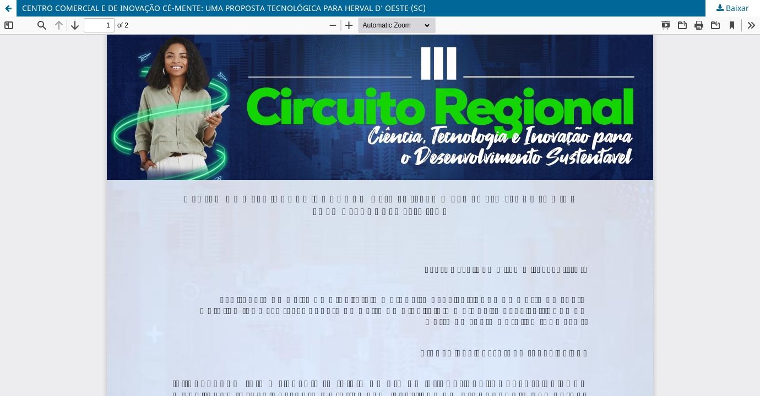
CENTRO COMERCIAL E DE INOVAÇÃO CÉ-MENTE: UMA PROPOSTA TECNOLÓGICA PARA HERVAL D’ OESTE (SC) (224, 8)
